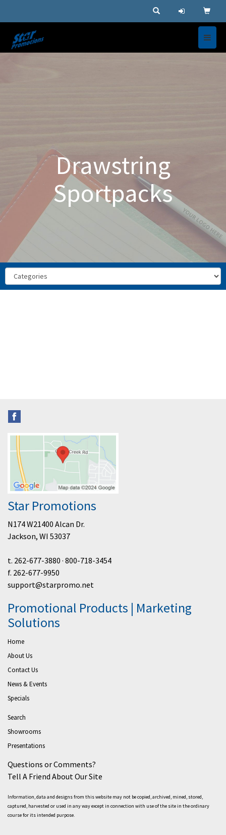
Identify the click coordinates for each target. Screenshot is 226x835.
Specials (18, 698)
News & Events (27, 684)
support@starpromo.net (51, 585)
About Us (20, 655)
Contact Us (23, 670)
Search (17, 717)
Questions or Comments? (52, 764)
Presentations (26, 745)
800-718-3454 (88, 560)
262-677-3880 (37, 560)
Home (16, 641)
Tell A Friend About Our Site (55, 776)
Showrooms (24, 731)
